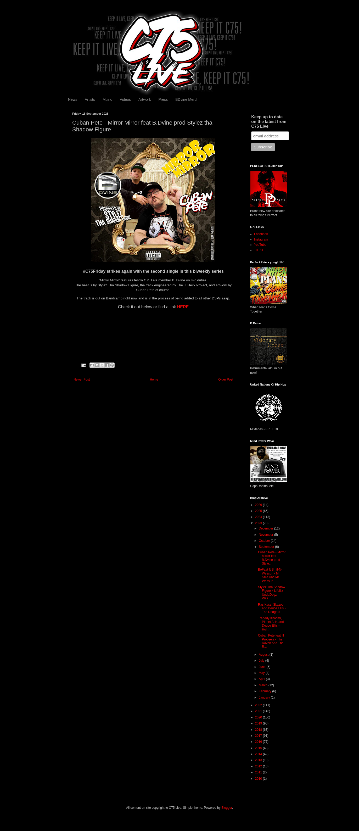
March (263, 685)
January (265, 697)
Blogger (226, 808)
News (72, 99)
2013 (259, 760)
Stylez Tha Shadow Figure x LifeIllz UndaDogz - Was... (271, 592)
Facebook (261, 234)
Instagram (261, 239)
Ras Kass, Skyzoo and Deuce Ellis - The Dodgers (272, 608)
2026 (259, 505)
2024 (259, 517)
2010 (259, 778)
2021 (259, 711)
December (266, 528)
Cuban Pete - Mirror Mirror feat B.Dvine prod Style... (271, 557)
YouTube (260, 245)
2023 (259, 523)
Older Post (225, 379)
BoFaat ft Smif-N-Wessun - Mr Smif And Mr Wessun (270, 575)
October (265, 541)
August (264, 654)
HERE (183, 307)
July (262, 660)
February (265, 691)
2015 (259, 748)
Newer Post (82, 379)
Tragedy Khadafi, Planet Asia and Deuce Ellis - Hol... (271, 623)
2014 (259, 754)
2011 (259, 772)
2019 (259, 723)
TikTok (258, 250)
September (267, 547)
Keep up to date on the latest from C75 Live (268, 122)
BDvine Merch (186, 99)
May (262, 673)
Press (163, 99)
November (266, 535)
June (262, 667)
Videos (125, 99)
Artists (90, 99)
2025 (259, 511)
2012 (259, 766)
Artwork (144, 99)
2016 (259, 742)
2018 (259, 730)
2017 (259, 736)
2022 (259, 705)
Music (107, 99)
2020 (259, 717)
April (262, 679)
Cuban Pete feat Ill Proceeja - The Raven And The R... (271, 641)
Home (154, 379)
